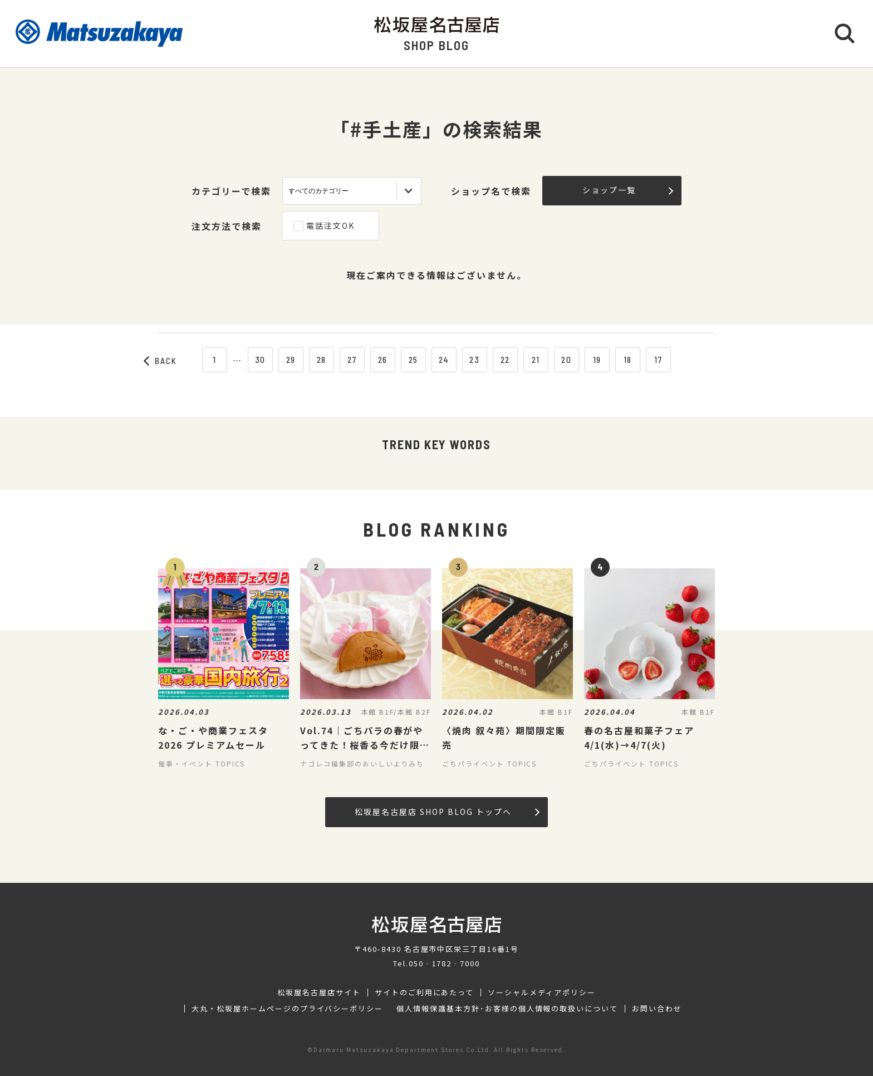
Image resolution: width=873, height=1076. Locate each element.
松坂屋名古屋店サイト (319, 992)
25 (414, 360)
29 (291, 360)
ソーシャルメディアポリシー (541, 992)
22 (506, 360)
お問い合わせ (657, 1009)
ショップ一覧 (627, 189)
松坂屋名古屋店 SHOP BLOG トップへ (447, 811)
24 (444, 360)
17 (658, 360)
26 (383, 360)
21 (536, 360)
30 (260, 360)
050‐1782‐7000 (444, 963)
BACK (160, 361)
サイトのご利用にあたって (424, 992)
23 (474, 360)
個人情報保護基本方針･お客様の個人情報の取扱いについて (507, 1009)
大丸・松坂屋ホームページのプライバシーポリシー (287, 1009)
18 (628, 360)
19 (597, 360)
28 (322, 360)
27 (352, 360)
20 (566, 360)
